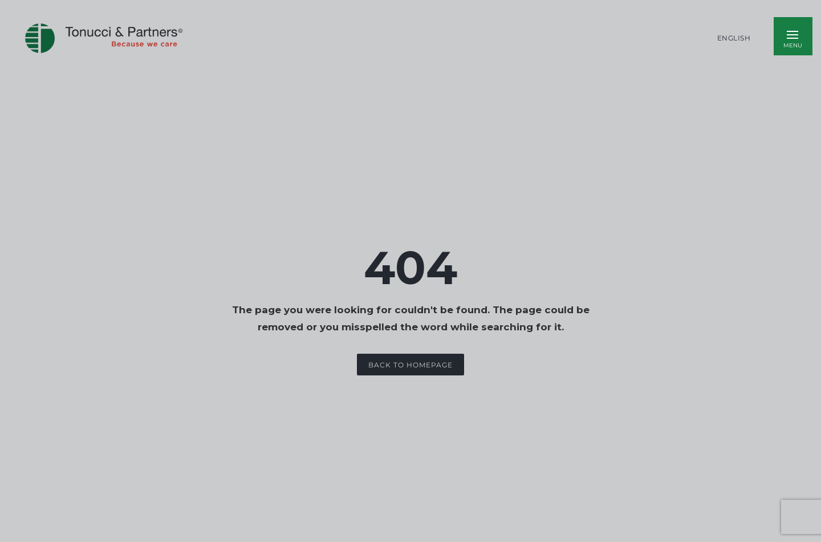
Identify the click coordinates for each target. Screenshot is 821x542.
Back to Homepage (410, 365)
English (734, 38)
